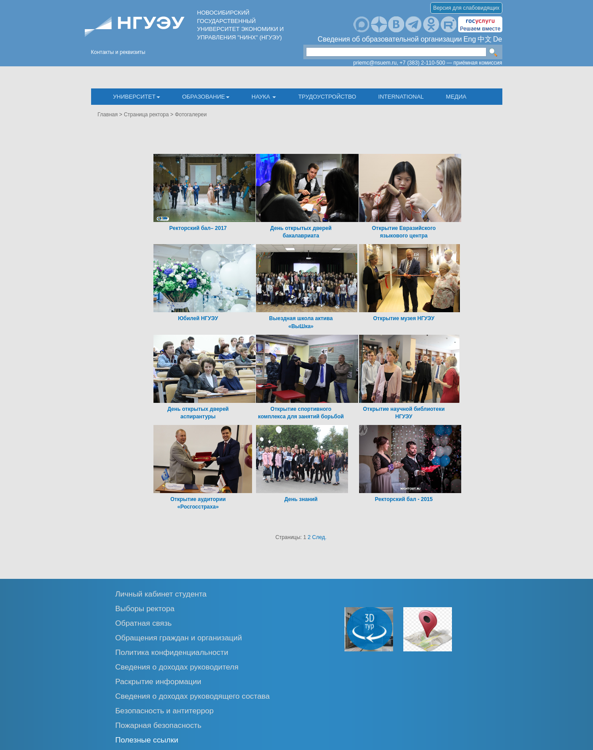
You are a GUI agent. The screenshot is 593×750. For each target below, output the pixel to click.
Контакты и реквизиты (118, 52)
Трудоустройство (327, 96)
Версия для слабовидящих (466, 8)
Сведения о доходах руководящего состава (192, 696)
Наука (264, 96)
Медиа (456, 96)
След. (319, 537)
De (497, 39)
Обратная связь (143, 623)
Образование (206, 96)
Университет (136, 96)
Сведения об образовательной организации (390, 39)
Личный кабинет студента (161, 593)
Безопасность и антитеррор (164, 710)
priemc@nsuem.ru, (375, 63)
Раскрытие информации (158, 681)
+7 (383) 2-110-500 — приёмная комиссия (451, 63)
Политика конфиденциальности (172, 652)
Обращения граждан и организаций (178, 637)
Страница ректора (146, 114)
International (401, 96)
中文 (485, 39)
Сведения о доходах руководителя (177, 666)
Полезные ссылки (147, 739)
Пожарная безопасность (158, 725)
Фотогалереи (191, 114)
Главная (108, 114)
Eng (469, 39)
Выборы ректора (145, 608)
